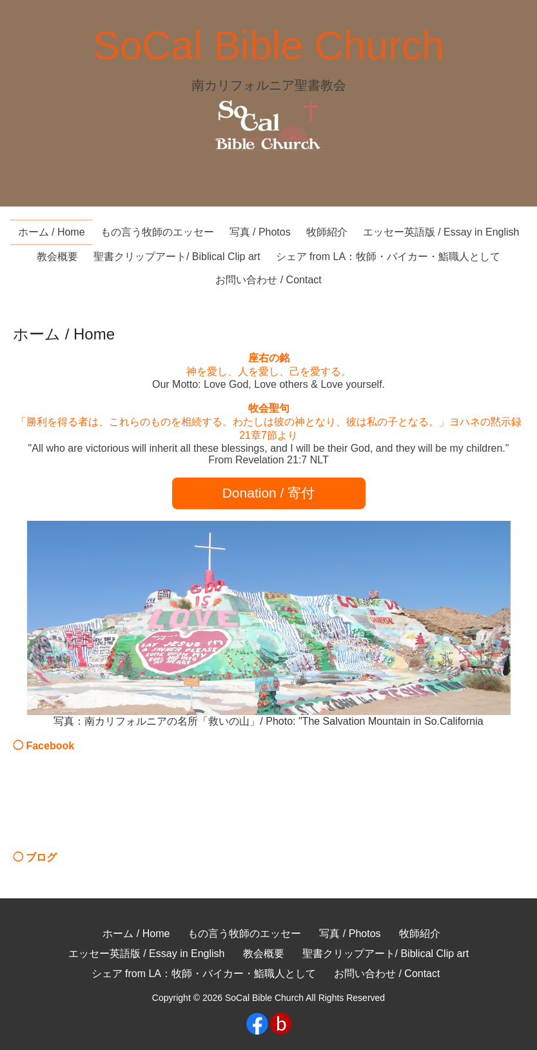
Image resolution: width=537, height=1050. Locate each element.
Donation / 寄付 (268, 492)
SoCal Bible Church (268, 45)
